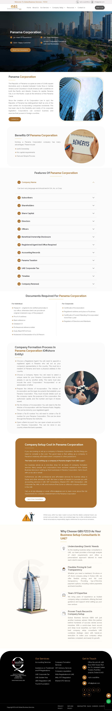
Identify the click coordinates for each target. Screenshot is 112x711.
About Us (35, 7)
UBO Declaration (76, 482)
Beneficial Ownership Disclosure (34, 236)
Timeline (23, 276)
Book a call (99, 7)
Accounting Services (43, 662)
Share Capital (25, 213)
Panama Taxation (27, 260)
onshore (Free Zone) (55, 484)
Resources (71, 8)
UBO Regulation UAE (43, 681)
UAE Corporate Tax (28, 268)
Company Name (26, 182)
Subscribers (25, 197)
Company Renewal (28, 284)
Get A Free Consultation (35, 499)
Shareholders (25, 205)
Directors (23, 221)
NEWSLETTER (81, 706)
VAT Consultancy (52, 482)
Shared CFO (64, 482)
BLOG (89, 706)
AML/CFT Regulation (63, 677)
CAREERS (95, 706)
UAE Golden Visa (41, 677)
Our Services (45, 8)
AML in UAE (40, 484)
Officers (23, 229)
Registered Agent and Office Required (36, 244)
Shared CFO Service (62, 681)
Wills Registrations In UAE (64, 674)
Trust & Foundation (42, 684)
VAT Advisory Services (63, 668)
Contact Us (81, 7)
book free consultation (20, 50)
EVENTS (101, 706)
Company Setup (58, 8)
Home (29, 7)
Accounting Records (28, 252)
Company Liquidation (63, 671)
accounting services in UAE (35, 482)
